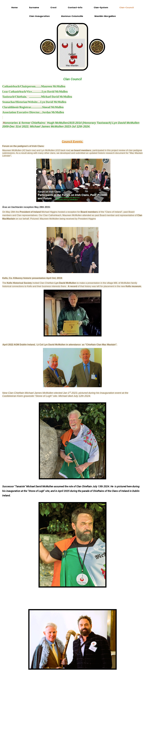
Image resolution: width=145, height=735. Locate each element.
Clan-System (101, 7)
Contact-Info (75, 7)
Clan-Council (126, 7)
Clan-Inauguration (39, 16)
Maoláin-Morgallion (105, 16)
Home (14, 7)
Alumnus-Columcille (72, 16)
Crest (53, 7)
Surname (34, 7)
